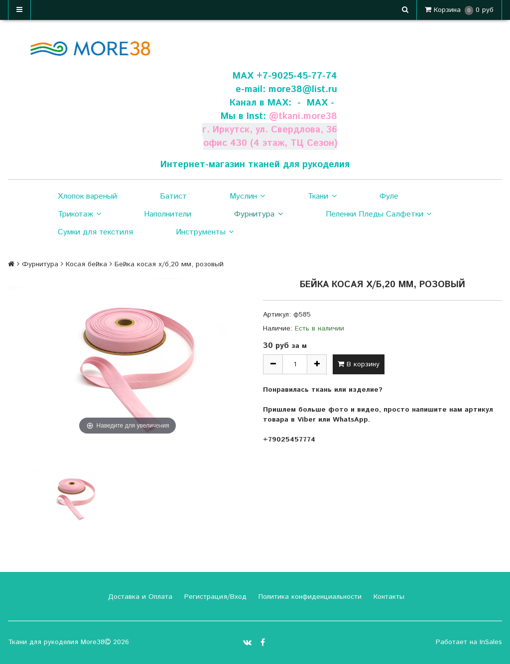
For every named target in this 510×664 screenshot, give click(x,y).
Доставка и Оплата (139, 597)
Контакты (387, 597)
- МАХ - (315, 103)
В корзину (359, 364)
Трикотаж (79, 214)
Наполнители (167, 214)
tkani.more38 (307, 116)
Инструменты (205, 232)
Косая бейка (86, 264)
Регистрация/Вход (214, 597)
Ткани (322, 197)
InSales (491, 642)
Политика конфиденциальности (309, 597)
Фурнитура (258, 214)
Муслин (247, 197)
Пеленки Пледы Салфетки (378, 214)
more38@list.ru (302, 89)
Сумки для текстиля (95, 232)
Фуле (389, 196)
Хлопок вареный (87, 196)
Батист (173, 196)
